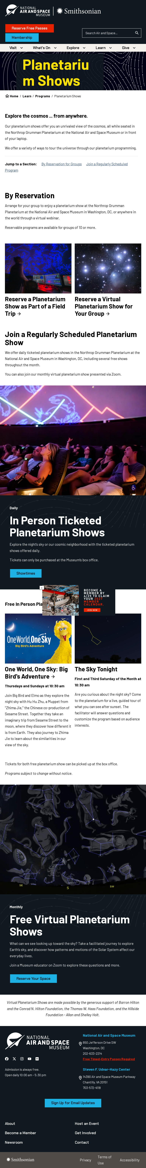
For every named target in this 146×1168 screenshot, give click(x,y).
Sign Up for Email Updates (73, 1103)
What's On (41, 47)
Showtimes (25, 573)
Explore (73, 47)
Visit (13, 47)
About (10, 1123)
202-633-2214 (92, 1053)
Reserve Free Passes (29, 28)
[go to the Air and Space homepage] (37, 1041)
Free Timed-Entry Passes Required (109, 1059)
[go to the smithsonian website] (79, 11)
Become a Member (20, 1133)
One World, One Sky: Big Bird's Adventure (36, 672)
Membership (22, 37)
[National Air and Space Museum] (27, 11)
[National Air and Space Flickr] (37, 1058)
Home (14, 96)
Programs (42, 96)
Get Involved (85, 1133)
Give (125, 47)
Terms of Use (104, 1160)
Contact (82, 1142)
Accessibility (130, 1160)
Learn (101, 47)
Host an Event (87, 1123)
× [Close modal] (41, 588)
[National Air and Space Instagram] (22, 1058)
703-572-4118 (92, 1087)
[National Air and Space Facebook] (7, 1058)
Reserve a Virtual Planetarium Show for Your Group (104, 306)
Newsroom (14, 1142)
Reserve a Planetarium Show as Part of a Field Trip (35, 306)
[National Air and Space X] (15, 1058)
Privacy (85, 1160)
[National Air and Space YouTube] (30, 1058)
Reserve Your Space (33, 978)
